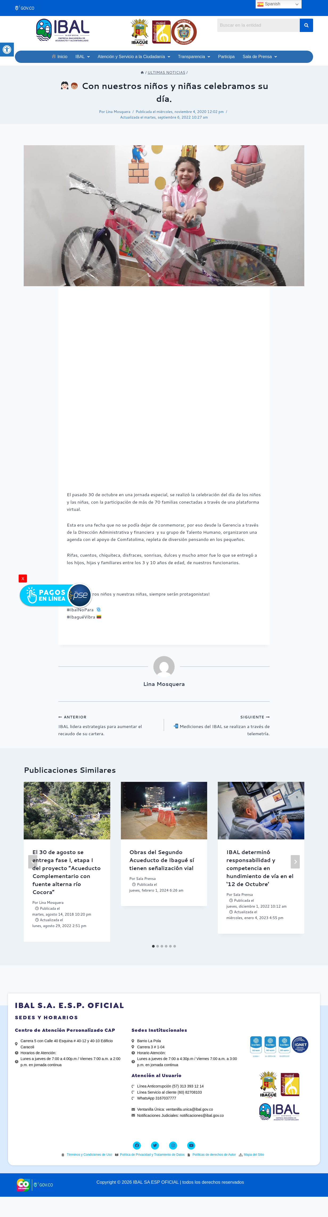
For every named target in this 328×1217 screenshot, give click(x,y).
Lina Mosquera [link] (118, 111)
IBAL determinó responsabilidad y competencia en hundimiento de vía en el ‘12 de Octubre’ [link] (259, 868)
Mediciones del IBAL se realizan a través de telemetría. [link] (219, 725)
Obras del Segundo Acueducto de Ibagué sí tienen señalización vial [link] (161, 860)
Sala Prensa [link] (146, 878)
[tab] (153, 946)
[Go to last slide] (32, 861)
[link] (7, 49)
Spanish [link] (268, 4)
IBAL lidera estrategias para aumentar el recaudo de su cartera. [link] (108, 725)
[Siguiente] (295, 861)
